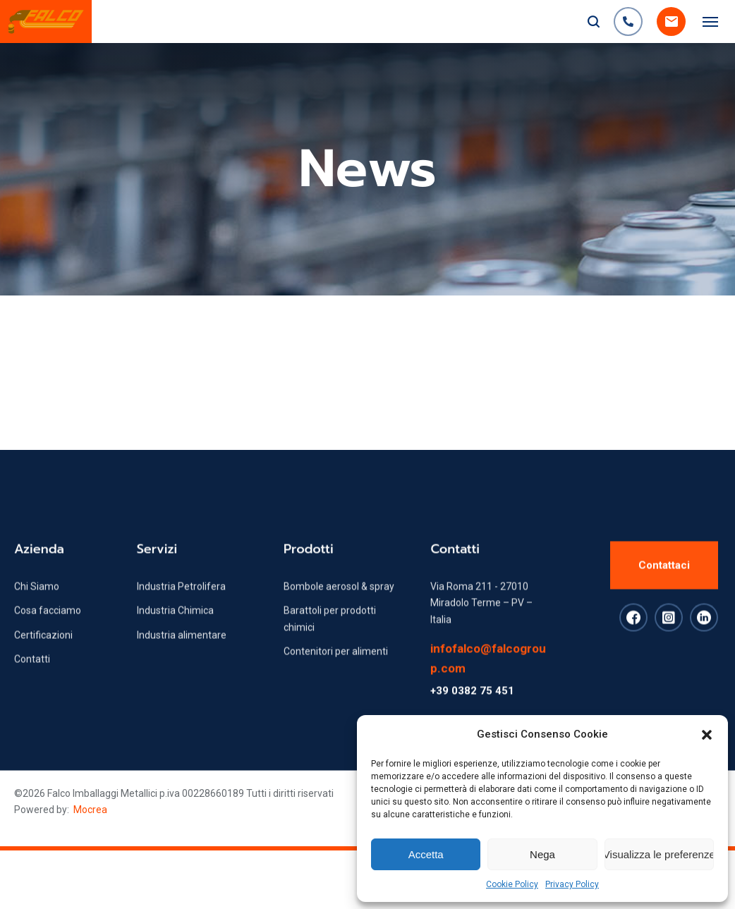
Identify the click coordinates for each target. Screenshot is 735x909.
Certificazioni (43, 658)
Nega (542, 854)
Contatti (32, 682)
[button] (707, 735)
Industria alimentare (181, 658)
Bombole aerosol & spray (339, 610)
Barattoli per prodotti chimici (330, 642)
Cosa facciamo (47, 634)
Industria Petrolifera (181, 610)
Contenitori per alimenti (336, 675)
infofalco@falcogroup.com (488, 682)
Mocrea (90, 809)
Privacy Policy (572, 884)
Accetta (426, 854)
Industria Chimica (175, 634)
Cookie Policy (512, 884)
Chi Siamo (36, 610)
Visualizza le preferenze (659, 854)
